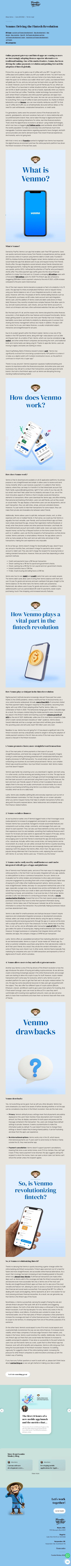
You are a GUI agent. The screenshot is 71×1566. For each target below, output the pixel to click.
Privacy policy (60, 1548)
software (9, 40)
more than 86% (42, 702)
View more (35, 1473)
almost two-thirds (22, 1277)
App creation (15, 35)
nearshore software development (37, 37)
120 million (19, 277)
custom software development (22, 33)
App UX (22, 35)
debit (25, 576)
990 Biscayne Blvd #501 (57, 1530)
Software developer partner (35, 35)
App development (40, 33)
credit (33, 576)
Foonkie (26, 141)
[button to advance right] (69, 1410)
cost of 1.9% (51, 926)
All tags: (9, 33)
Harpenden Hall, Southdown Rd (55, 1544)
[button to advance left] (2, 1410)
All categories (11, 43)
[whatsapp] (67, 1555)
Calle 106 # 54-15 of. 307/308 (55, 1537)
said (46, 351)
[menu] (67, 1562)
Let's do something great (17, 1374)
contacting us (16, 1363)
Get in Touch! (59, 1511)
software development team (15, 37)
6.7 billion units (33, 125)
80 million (53, 274)
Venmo (23, 102)
